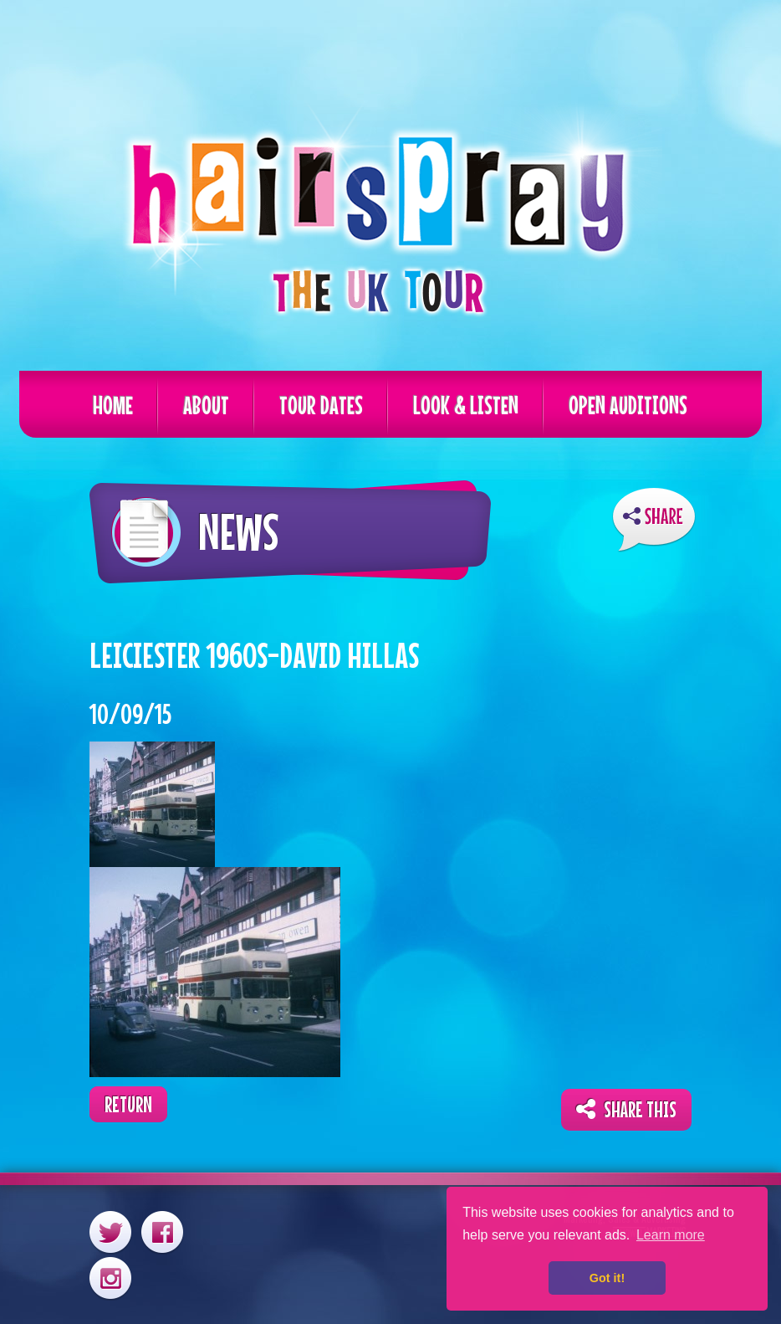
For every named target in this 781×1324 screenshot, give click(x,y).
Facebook (162, 1232)
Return (128, 1104)
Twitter (110, 1232)
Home (113, 405)
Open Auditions (628, 405)
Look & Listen (465, 405)
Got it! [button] (607, 1278)
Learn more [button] (670, 1235)
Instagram (110, 1278)
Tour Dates (321, 405)
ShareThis (654, 520)
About (206, 405)
